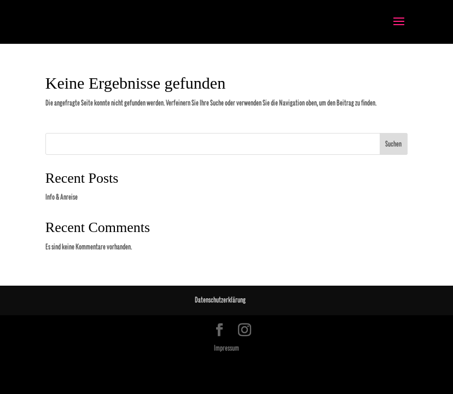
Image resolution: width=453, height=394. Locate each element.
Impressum (226, 348)
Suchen (393, 144)
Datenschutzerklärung (220, 300)
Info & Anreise (61, 197)
